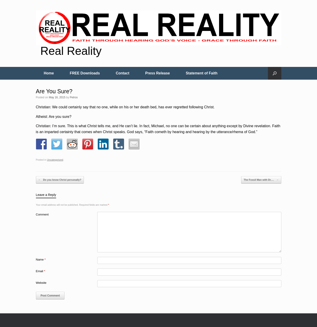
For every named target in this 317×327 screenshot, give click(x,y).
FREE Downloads (85, 73)
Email (40, 271)
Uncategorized (55, 159)
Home (49, 73)
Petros (74, 97)
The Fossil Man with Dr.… (261, 180)
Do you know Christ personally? (59, 180)
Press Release (157, 73)
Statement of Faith (202, 73)
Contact (122, 73)
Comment (42, 214)
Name (41, 259)
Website (41, 282)
